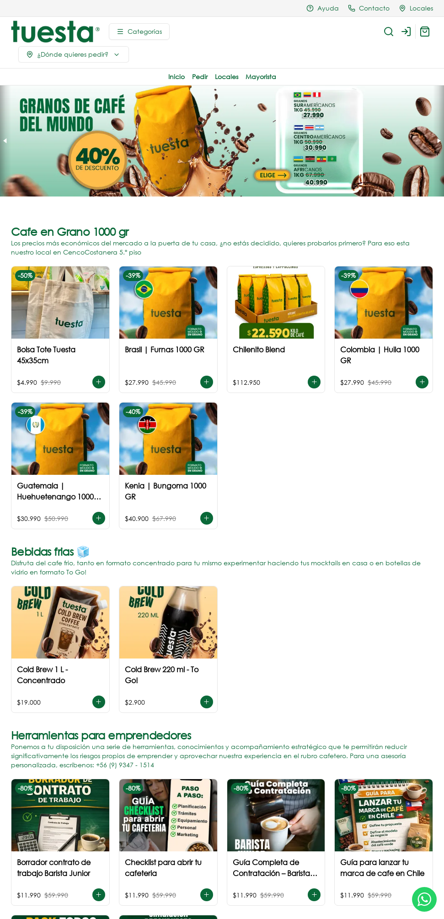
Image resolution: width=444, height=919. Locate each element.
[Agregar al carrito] (98, 382)
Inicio (176, 76)
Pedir (200, 76)
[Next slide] (438, 141)
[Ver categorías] (139, 31)
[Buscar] (388, 31)
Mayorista (261, 76)
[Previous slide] (5, 141)
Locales (226, 76)
